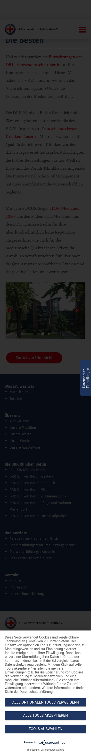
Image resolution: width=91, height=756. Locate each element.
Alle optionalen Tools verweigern (45, 702)
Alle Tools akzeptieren (45, 715)
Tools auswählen (45, 729)
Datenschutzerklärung (52, 749)
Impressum (33, 749)
